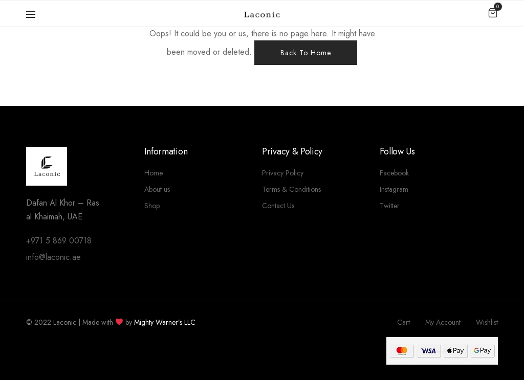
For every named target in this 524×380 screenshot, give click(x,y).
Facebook (394, 173)
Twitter (390, 205)
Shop (152, 205)
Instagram (394, 189)
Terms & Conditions (291, 189)
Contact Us (278, 205)
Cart (403, 322)
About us (157, 189)
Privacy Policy (282, 173)
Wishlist (487, 322)
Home (153, 173)
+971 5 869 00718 (59, 241)
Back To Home (305, 53)
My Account (443, 322)
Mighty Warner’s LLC (164, 322)
